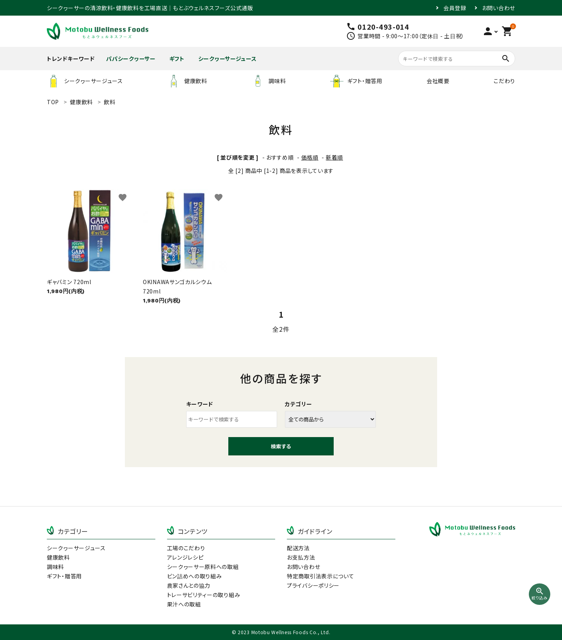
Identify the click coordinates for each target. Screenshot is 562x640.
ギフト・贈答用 (356, 80)
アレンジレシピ (185, 557)
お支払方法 (301, 557)
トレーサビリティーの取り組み (203, 595)
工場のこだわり (186, 548)
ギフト (177, 58)
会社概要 (438, 81)
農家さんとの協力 (189, 585)
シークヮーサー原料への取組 (203, 567)
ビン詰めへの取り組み (194, 576)
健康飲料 (187, 80)
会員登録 (454, 8)
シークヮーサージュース (227, 58)
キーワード (199, 404)
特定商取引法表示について (320, 576)
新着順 (334, 157)
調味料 (268, 80)
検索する (281, 446)
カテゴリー (298, 404)
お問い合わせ (498, 8)
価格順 (309, 157)
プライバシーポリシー (313, 585)
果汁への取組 (184, 604)
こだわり (504, 81)
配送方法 (298, 548)
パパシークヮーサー (130, 58)
